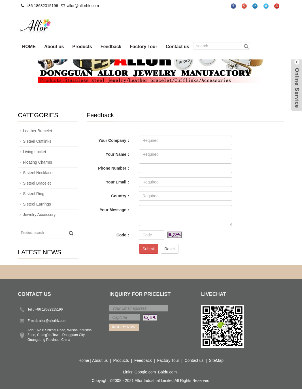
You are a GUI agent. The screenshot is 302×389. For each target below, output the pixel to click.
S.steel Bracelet (37, 183)
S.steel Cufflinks (37, 141)
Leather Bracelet (37, 131)
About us (54, 46)
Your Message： (115, 210)
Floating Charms (37, 162)
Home (83, 360)
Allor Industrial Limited (154, 380)
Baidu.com (167, 372)
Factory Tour (143, 46)
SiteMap (216, 360)
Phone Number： (114, 168)
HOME (29, 46)
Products (82, 46)
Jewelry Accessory (39, 214)
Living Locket (34, 151)
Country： (120, 196)
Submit (149, 249)
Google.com (145, 372)
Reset (169, 249)
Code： (123, 235)
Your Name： (118, 154)
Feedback (111, 46)
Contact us (177, 46)
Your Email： (118, 182)
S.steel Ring (33, 193)
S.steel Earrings (37, 204)
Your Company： (114, 140)
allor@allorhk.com (83, 5)
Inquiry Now (123, 327)
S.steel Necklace (37, 172)
